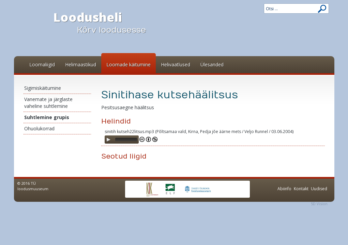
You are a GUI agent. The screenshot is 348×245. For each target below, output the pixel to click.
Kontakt (301, 189)
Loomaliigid (42, 64)
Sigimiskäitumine (42, 88)
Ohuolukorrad (39, 128)
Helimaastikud (80, 64)
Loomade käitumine (128, 64)
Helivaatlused (175, 64)
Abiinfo (284, 189)
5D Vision (319, 203)
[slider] (126, 139)
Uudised (319, 189)
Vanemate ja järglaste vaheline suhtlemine (48, 102)
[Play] (108, 139)
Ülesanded (212, 64)
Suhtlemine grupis (46, 117)
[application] (122, 139)
